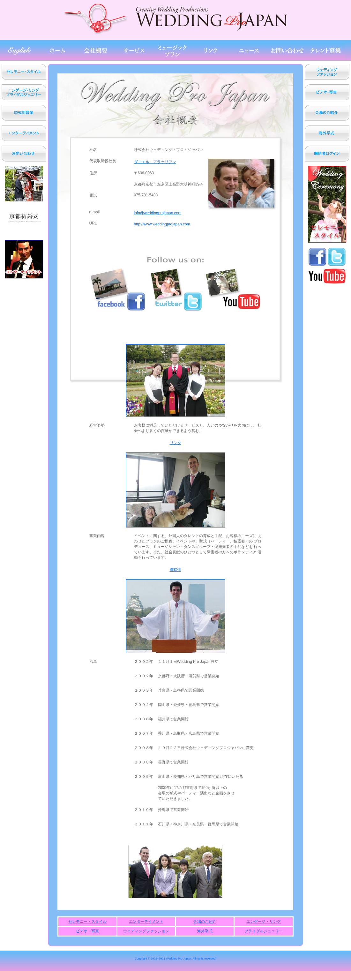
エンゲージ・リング (263, 921)
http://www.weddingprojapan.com (162, 224)
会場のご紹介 (204, 921)
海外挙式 (205, 931)
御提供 (175, 569)
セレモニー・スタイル (87, 921)
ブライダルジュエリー (263, 931)
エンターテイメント (146, 921)
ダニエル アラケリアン (155, 162)
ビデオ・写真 (87, 931)
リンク (175, 443)
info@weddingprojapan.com (158, 213)
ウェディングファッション (146, 931)
